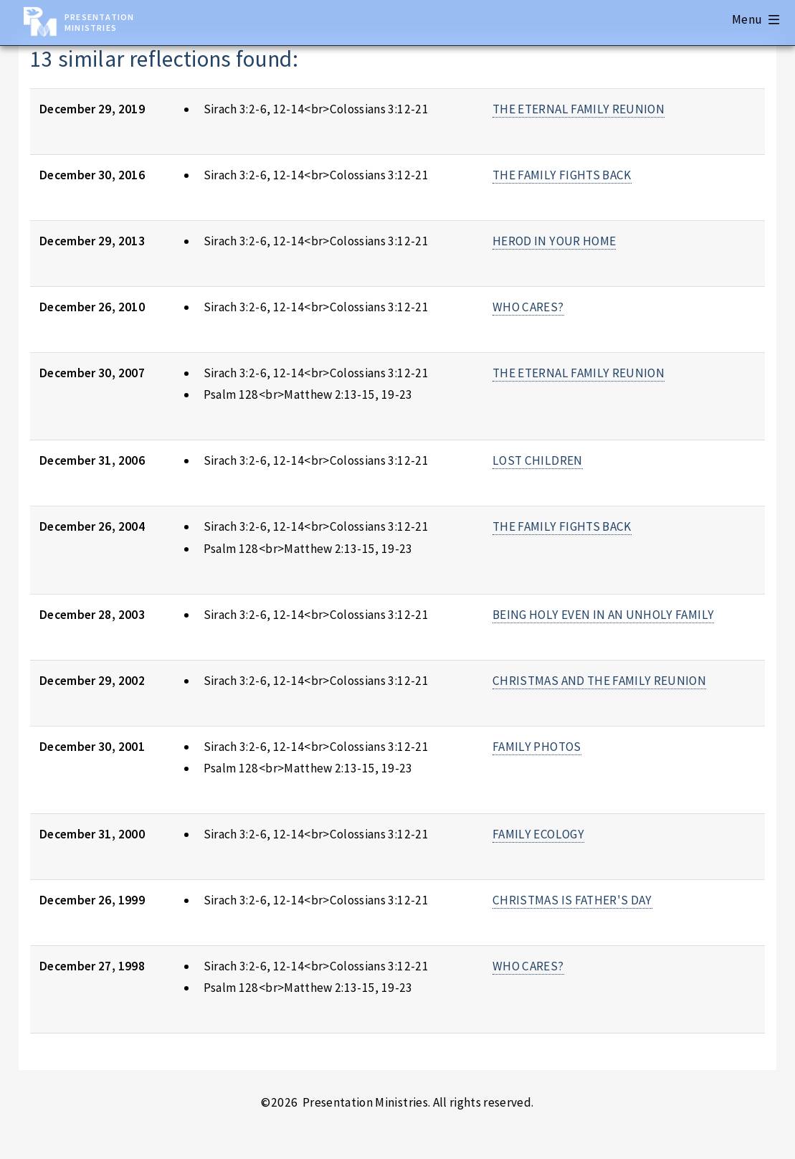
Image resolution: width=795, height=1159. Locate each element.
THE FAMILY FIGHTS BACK (562, 175)
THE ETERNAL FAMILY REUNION (578, 109)
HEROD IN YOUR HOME (554, 241)
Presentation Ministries (99, 22)
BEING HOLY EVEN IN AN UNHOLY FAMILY (603, 615)
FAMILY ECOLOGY (538, 834)
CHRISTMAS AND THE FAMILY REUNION (599, 681)
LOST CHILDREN (537, 460)
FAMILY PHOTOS (536, 746)
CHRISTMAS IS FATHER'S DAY (572, 900)
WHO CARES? (527, 307)
